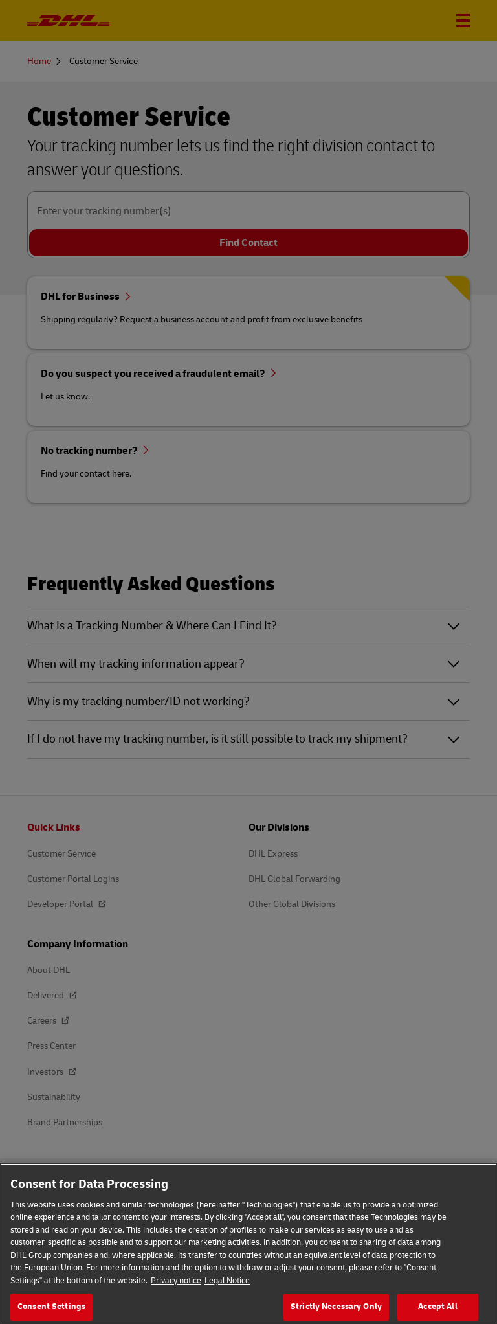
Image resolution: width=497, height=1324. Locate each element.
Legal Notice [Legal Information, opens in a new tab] (227, 1280)
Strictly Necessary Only (336, 1306)
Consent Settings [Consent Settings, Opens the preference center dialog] (51, 1306)
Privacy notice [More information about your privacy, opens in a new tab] (176, 1280)
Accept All (437, 1306)
